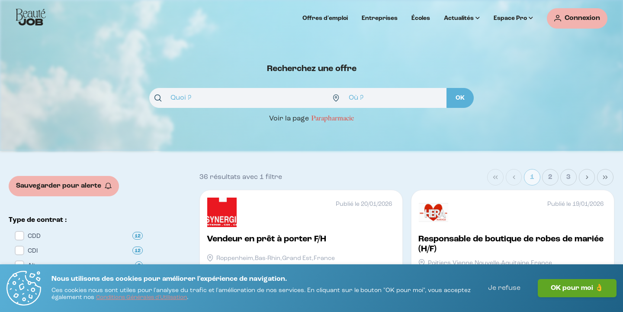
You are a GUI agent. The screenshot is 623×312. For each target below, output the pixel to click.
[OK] (460, 98)
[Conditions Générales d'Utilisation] (141, 298)
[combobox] (238, 98)
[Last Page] (605, 177)
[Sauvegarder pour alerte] (64, 186)
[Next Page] (587, 177)
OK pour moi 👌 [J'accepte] (577, 288)
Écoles (420, 18)
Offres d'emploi (325, 18)
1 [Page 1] (532, 177)
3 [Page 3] (568, 177)
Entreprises (380, 18)
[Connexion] (577, 18)
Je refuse (504, 288)
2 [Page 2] (550, 177)
